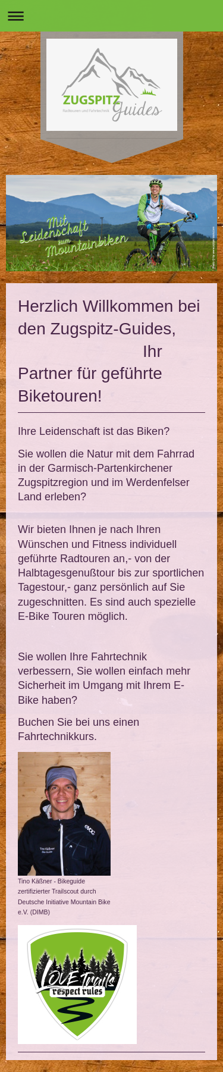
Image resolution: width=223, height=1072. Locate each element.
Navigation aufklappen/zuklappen (111, 16)
